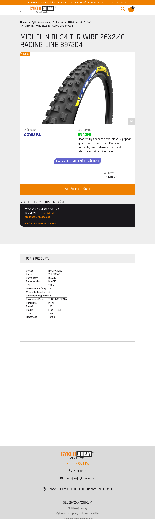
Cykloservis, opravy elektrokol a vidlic (77, 513)
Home (23, 22)
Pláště (59, 22)
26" (89, 22)
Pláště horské (75, 22)
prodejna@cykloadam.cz (38, 217)
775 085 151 (121, 2)
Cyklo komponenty (41, 22)
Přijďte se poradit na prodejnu (40, 223)
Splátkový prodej (77, 508)
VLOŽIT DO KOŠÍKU (77, 189)
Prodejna (32, 2)
